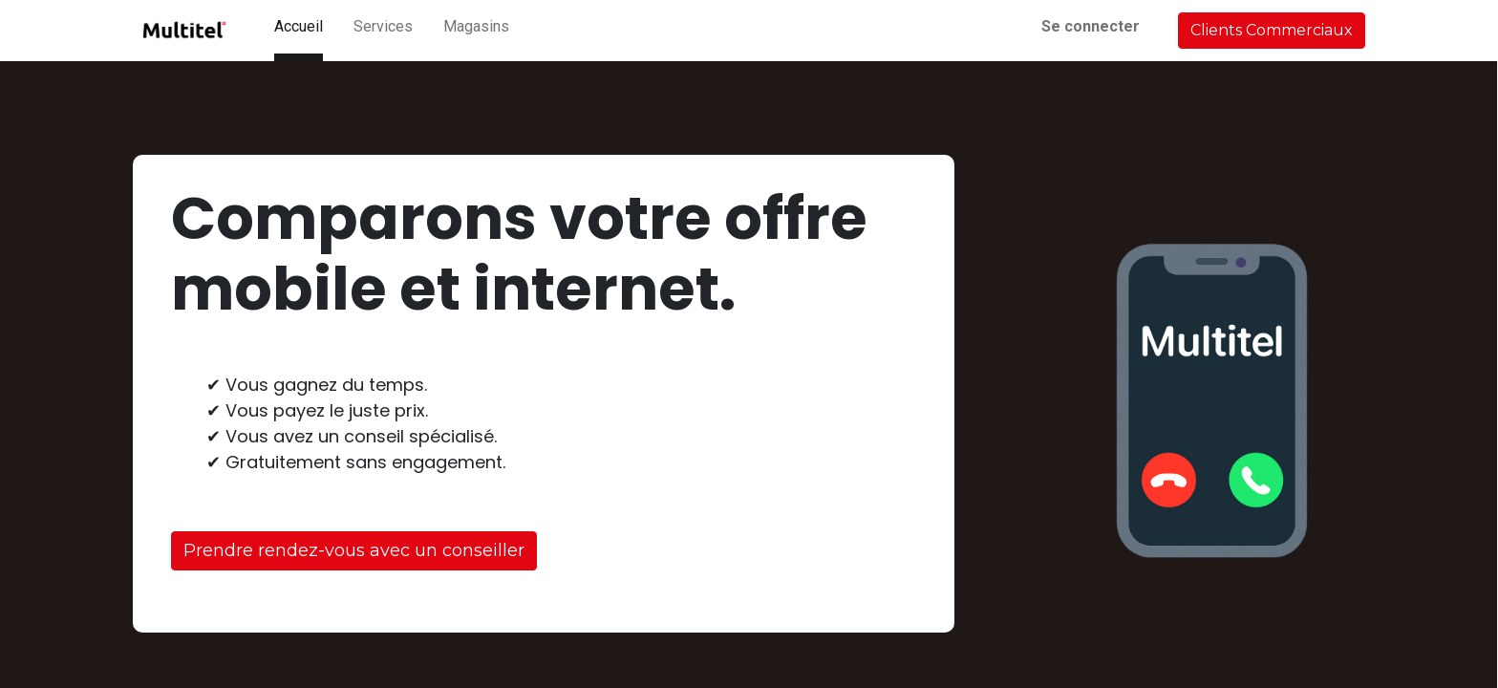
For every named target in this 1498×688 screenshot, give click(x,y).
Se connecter (1090, 26)
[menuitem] (298, 30)
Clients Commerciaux (1271, 30)
